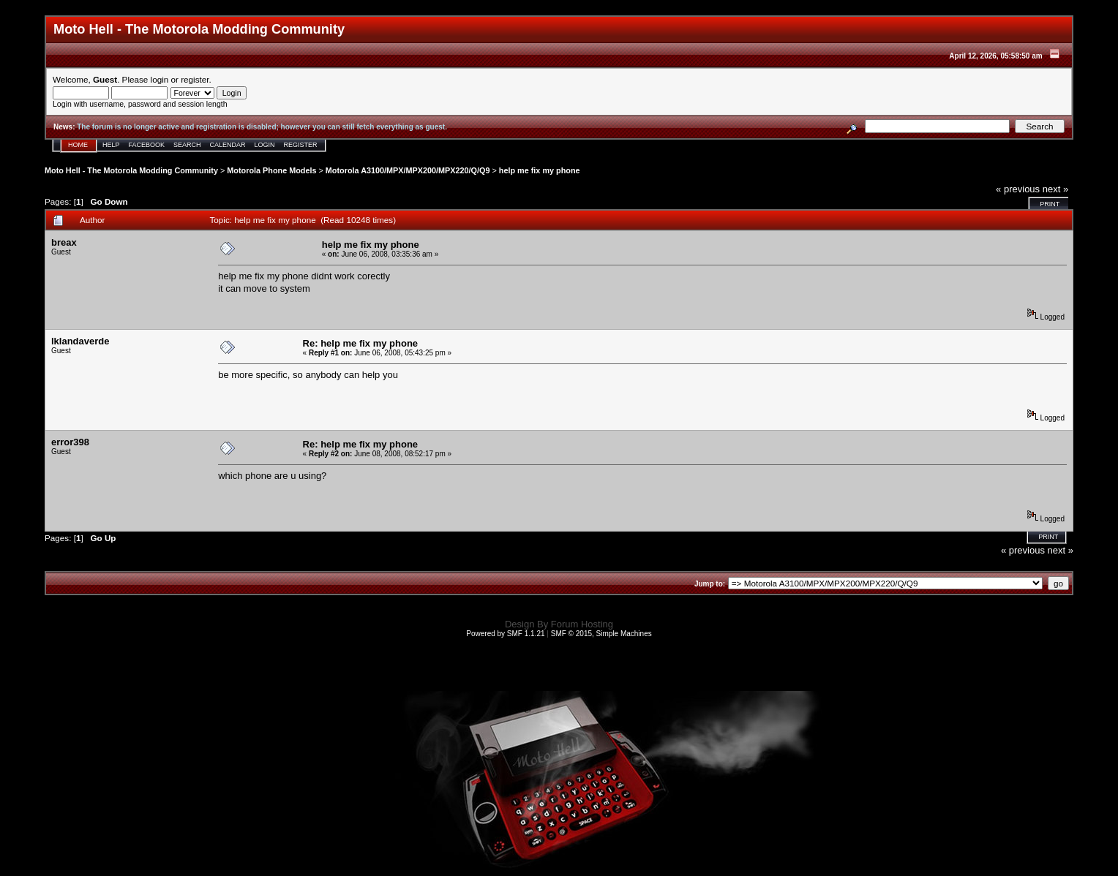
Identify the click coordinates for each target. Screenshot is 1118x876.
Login (265, 144)
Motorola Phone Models (271, 170)
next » (1055, 189)
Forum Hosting (582, 624)
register (195, 79)
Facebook (147, 144)
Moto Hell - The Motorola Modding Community (131, 170)
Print (1049, 204)
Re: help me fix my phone (360, 343)
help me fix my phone (539, 170)
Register (301, 144)
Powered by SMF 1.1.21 (505, 634)
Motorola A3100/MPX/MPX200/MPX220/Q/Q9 (408, 170)
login (160, 79)
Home (78, 144)
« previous (1018, 189)
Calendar (228, 144)
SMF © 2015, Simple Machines (601, 634)
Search (187, 144)
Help (111, 144)
